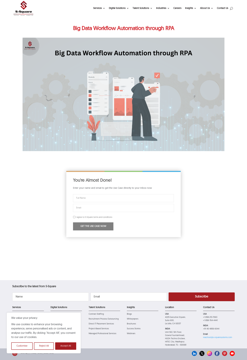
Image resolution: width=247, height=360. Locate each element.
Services (97, 8)
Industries (161, 8)
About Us (205, 8)
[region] (44, 333)
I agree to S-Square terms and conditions (92, 217)
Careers (177, 8)
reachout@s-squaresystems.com (217, 337)
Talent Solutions (141, 8)
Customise (21, 346)
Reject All (44, 346)
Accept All (65, 346)
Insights (189, 8)
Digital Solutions (117, 8)
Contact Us (222, 8)
